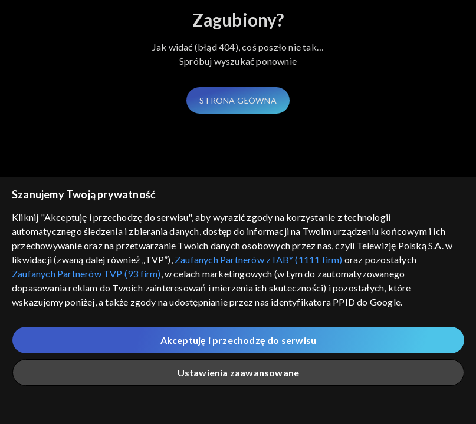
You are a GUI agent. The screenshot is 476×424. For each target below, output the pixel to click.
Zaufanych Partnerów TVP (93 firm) (86, 273)
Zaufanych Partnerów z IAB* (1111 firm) (259, 259)
